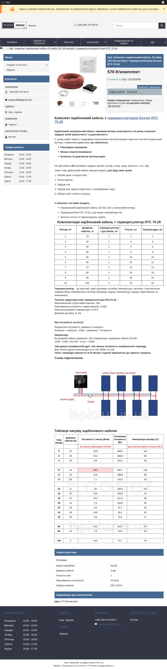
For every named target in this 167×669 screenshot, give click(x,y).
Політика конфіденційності (101, 666)
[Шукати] (161, 26)
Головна (12, 42)
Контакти (92, 42)
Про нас (69, 42)
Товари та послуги (39, 42)
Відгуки (11, 69)
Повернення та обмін (123, 42)
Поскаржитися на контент (75, 666)
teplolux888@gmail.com (20, 100)
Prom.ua (99, 663)
